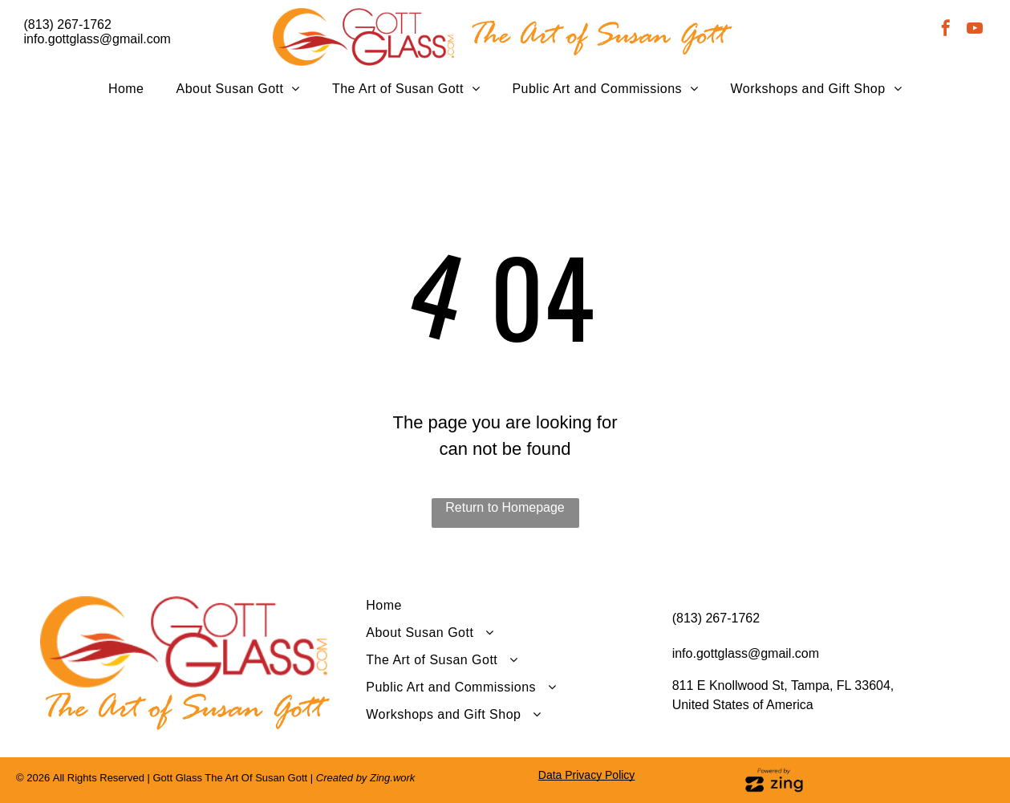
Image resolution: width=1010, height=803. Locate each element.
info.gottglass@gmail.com (97, 39)
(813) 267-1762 (68, 24)
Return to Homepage (505, 507)
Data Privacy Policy (586, 775)
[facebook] (946, 30)
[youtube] (975, 30)
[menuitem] (126, 89)
